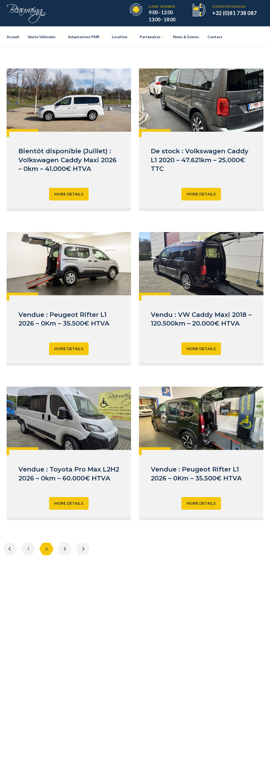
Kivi (150, 708)
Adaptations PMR (83, 37)
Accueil (13, 37)
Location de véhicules (100, 691)
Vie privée (181, 771)
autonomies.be (218, 699)
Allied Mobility (161, 682)
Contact (215, 37)
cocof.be (231, 716)
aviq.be (236, 676)
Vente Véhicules (42, 37)
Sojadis (153, 700)
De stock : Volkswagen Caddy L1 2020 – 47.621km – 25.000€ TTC (199, 160)
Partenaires (150, 37)
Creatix (162, 771)
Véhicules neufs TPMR (101, 664)
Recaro (153, 673)
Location (119, 37)
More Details (68, 194)
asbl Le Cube (158, 664)
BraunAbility (158, 691)
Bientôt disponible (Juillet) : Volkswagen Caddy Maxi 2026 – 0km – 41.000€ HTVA (67, 160)
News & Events (186, 37)
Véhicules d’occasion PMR (104, 673)
